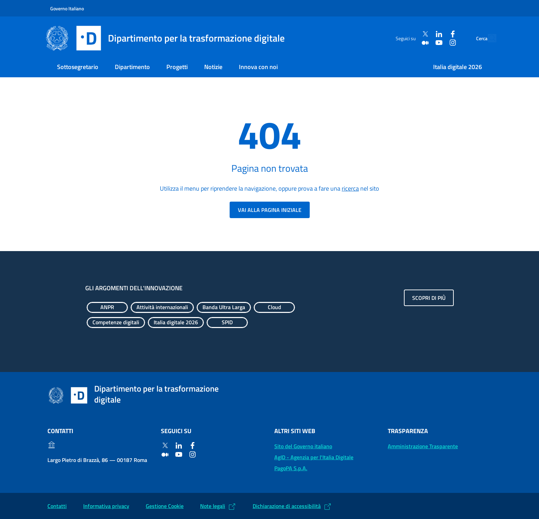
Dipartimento (132, 66)
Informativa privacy (106, 506)
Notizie (213, 66)
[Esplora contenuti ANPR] (107, 307)
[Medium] (409, 42)
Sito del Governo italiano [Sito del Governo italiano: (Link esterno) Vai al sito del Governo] (303, 446)
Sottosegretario (77, 66)
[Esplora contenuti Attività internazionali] (162, 307)
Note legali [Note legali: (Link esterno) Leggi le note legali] (212, 506)
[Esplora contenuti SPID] (227, 322)
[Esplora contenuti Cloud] (274, 307)
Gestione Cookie (165, 506)
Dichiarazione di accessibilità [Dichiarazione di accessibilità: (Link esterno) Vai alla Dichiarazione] (287, 506)
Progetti (177, 66)
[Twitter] (409, 34)
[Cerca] (488, 38)
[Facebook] (437, 34)
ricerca (350, 188)
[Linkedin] (423, 34)
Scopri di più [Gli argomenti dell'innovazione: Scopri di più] (429, 298)
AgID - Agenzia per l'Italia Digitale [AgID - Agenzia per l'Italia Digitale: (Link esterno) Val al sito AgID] (313, 457)
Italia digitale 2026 (457, 66)
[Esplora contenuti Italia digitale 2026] (176, 322)
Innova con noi (258, 66)
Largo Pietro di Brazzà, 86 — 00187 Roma (97, 460)
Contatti (57, 506)
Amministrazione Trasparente (423, 446)
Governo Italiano (67, 8)
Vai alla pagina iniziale (269, 210)
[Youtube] (423, 42)
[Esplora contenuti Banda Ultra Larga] (224, 307)
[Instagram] (437, 42)
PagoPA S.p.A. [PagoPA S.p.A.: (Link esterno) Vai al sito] (290, 468)
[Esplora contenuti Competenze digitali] (116, 322)
